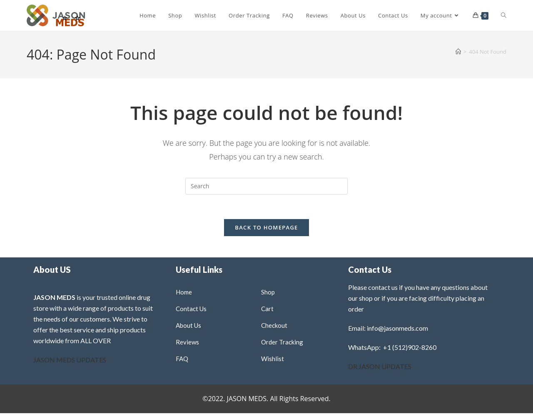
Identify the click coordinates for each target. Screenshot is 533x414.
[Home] (458, 51)
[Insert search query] (266, 186)
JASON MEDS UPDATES (69, 360)
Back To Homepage (266, 228)
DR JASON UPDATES (379, 367)
